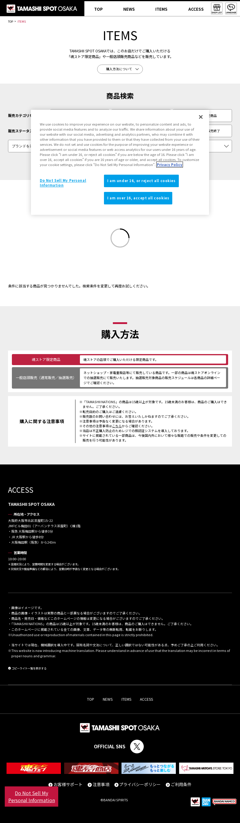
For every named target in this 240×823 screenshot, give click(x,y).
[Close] (200, 116)
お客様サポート (68, 784)
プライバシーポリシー (140, 784)
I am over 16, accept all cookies (138, 197)
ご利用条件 (181, 784)
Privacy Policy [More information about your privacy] (169, 164)
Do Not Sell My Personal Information (31, 796)
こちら (117, 426)
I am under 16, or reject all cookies (141, 181)
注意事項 (101, 784)
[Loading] (120, 238)
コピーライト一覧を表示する (29, 668)
